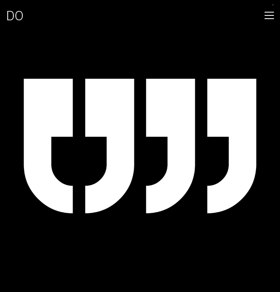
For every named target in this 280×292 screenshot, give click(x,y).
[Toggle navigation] (269, 15)
